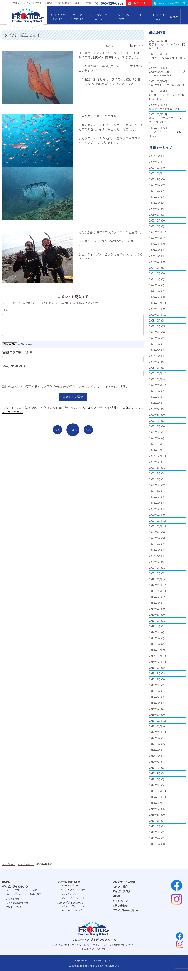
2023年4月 (155, 350)
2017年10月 (155, 732)
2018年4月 (155, 697)
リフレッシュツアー (71, 893)
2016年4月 (155, 838)
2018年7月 (155, 679)
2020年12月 (155, 514)
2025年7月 (155, 191)
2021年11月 (155, 450)
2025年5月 (155, 203)
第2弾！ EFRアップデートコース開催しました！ (166, 120)
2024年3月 (155, 285)
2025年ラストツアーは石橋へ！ (167, 85)
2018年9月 (155, 667)
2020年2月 (155, 567)
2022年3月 (155, 426)
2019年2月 (155, 638)
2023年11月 (155, 308)
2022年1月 (155, 438)
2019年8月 (155, 603)
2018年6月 (155, 685)
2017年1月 (155, 785)
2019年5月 (155, 620)
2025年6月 (155, 197)
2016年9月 (155, 809)
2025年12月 (155, 161)
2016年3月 (155, 844)
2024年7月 (155, 261)
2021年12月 (155, 444)
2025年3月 (155, 214)
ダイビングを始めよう (57, 17)
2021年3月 (155, 497)
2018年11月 (155, 656)
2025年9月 (155, 179)
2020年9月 (155, 532)
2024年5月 (155, 273)
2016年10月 (155, 803)
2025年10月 (155, 173)
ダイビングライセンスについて (21, 890)
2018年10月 (155, 661)
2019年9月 (155, 597)
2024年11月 (155, 238)
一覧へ (72, 430)
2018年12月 (155, 650)
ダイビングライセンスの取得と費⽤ (23, 894)
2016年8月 (155, 814)
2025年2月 (155, 220)
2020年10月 (155, 526)
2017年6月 (155, 756)
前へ (57, 430)
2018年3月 (155, 703)
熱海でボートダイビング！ (164, 108)
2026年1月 (155, 156)
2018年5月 (155, 691)
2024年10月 (155, 244)
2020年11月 (155, 520)
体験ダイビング (13, 906)
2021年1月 (155, 509)
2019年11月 (155, 585)
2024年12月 (155, 232)
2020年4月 (155, 556)
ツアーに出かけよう (77, 17)
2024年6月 (155, 267)
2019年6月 (155, 614)
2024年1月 (155, 297)
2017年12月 (155, 720)
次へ (88, 430)
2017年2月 (155, 779)
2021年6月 (155, 479)
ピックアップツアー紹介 (73, 889)
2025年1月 (155, 226)
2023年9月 (155, 320)
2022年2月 (155, 432)
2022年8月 (155, 397)
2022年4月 (155, 420)
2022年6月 (155, 408)
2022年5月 (155, 414)
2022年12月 (155, 373)
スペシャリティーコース (73, 906)
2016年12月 (155, 791)
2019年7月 (155, 609)
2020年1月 (155, 573)
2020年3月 (155, 561)
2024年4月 (155, 279)
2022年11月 (155, 379)
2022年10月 (155, 385)
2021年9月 (155, 461)
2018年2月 (155, 709)
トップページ (8, 864)
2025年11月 (155, 167)
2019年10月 (155, 591)
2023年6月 (155, 338)
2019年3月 (155, 632)
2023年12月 (155, 303)
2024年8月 (155, 256)
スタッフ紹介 (141, 17)
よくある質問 (12, 898)
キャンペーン (120, 901)
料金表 (174, 17)
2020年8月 (155, 538)
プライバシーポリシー (125, 910)
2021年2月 (155, 503)
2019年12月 (155, 579)
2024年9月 (155, 250)
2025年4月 (155, 208)
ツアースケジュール (70, 885)
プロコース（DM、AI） (72, 910)
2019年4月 (155, 626)
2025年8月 (155, 185)
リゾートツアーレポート (73, 897)
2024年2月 (155, 291)
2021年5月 (155, 485)
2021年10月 (155, 456)
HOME (6, 881)
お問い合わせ (120, 905)
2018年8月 (155, 673)
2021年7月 (155, 473)
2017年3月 (155, 773)
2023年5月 (155, 344)
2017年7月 (155, 750)
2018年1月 (155, 714)
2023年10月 (155, 314)
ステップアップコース (98, 17)
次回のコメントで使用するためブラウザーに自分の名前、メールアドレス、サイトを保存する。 (65, 386)
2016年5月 (155, 832)
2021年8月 (155, 467)
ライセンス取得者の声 (17, 902)
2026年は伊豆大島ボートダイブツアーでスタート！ (167, 73)
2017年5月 (155, 761)
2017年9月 (155, 738)
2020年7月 (155, 544)
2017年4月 (155, 767)
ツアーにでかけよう (68, 881)
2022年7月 (155, 403)
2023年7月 (155, 332)
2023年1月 (155, 367)
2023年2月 (155, 361)
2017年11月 (155, 726)
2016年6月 (155, 826)
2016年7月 (155, 820)
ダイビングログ (158, 17)
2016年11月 (155, 797)
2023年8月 (155, 326)
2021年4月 (155, 491)
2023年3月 (155, 356)
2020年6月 (155, 550)
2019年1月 (155, 644)
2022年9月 (155, 391)
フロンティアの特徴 (122, 17)
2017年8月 (155, 744)
